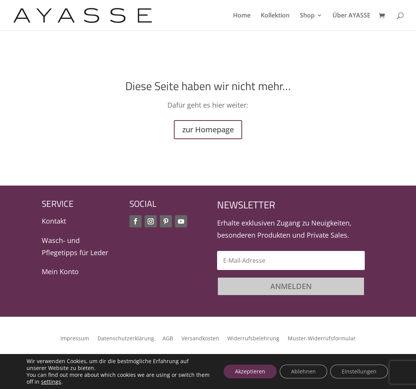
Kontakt (54, 220)
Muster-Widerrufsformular (322, 339)
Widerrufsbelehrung (253, 339)
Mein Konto (60, 271)
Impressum (74, 339)
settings (51, 381)
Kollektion (275, 16)
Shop (307, 16)
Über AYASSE (351, 16)
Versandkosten (200, 339)
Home (242, 16)
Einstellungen (359, 371)
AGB (167, 339)
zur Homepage (208, 129)
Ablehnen (303, 371)
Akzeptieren (250, 371)
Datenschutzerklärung (126, 339)
